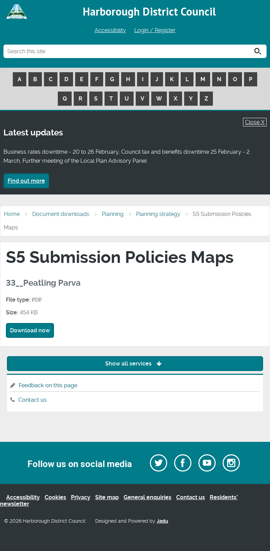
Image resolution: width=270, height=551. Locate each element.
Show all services (135, 363)
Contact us (32, 400)
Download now (30, 330)
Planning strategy (158, 214)
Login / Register (155, 30)
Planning (113, 214)
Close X (254, 122)
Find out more (26, 181)
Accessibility (110, 30)
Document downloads (60, 214)
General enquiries (147, 497)
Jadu (162, 521)
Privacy (80, 497)
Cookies (55, 497)
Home (12, 214)
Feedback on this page (48, 385)
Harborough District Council (149, 11)
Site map (107, 497)
